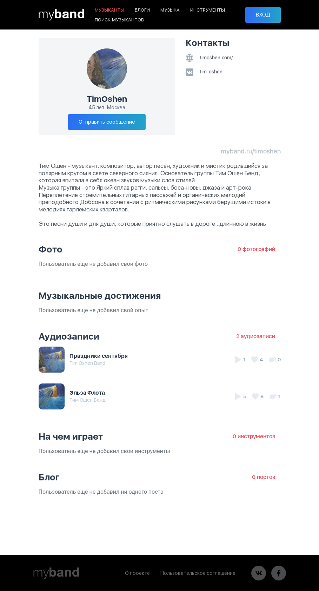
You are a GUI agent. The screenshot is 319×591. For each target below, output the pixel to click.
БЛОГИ (142, 10)
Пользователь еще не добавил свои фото (93, 264)
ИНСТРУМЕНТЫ (207, 10)
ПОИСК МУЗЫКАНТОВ (119, 19)
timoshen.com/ (209, 57)
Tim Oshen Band (87, 363)
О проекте (137, 573)
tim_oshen (204, 71)
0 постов (263, 477)
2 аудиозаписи (255, 336)
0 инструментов (254, 436)
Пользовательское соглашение (197, 573)
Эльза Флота (87, 392)
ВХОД (263, 15)
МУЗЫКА (170, 10)
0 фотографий (256, 249)
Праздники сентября (98, 356)
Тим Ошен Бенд (87, 400)
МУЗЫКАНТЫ (109, 10)
